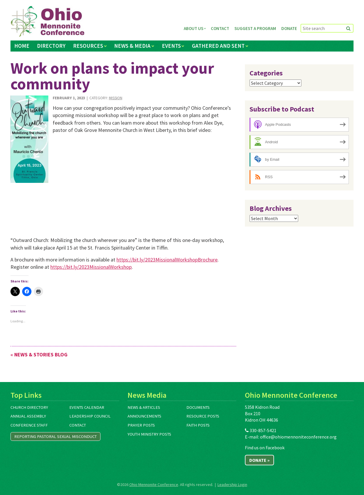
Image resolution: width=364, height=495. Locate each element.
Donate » (259, 460)
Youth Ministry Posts (149, 434)
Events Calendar (86, 407)
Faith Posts (198, 425)
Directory (51, 45)
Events (171, 45)
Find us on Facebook (265, 447)
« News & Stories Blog (39, 354)
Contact (220, 28)
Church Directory (29, 407)
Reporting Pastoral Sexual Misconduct (55, 436)
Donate (289, 28)
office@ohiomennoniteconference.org (298, 437)
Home (21, 45)
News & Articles (144, 407)
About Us (193, 28)
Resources (88, 45)
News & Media (132, 45)
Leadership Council (90, 416)
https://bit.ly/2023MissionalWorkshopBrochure (167, 259)
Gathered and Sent (218, 45)
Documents (198, 407)
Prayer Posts (141, 425)
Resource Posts (202, 416)
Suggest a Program (255, 28)
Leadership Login (232, 484)
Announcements (144, 416)
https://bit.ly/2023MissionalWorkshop (91, 267)
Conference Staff (29, 425)
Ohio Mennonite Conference (153, 484)
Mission (115, 98)
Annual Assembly (28, 416)
